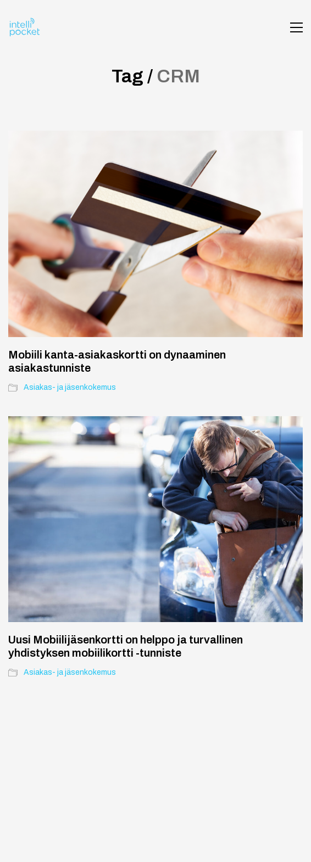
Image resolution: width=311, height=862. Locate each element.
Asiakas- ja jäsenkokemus (70, 387)
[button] (296, 27)
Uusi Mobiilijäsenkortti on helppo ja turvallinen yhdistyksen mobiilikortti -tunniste (125, 646)
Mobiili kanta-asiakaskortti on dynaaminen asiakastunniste (117, 361)
